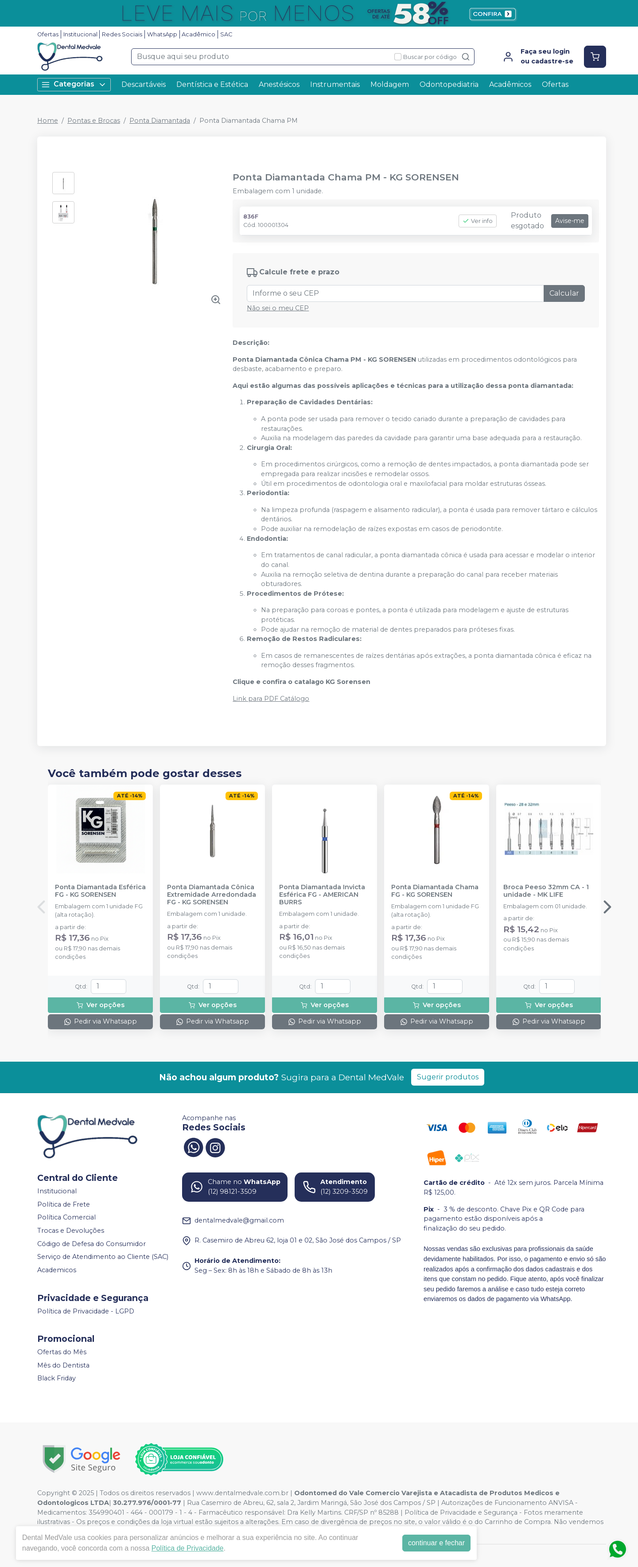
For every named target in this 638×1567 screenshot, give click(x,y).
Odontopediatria (449, 84)
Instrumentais (335, 84)
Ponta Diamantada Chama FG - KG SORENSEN (434, 891)
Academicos (56, 1270)
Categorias (74, 84)
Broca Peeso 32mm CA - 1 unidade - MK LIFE (546, 891)
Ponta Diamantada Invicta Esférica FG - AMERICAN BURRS (322, 895)
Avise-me (569, 221)
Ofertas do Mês (61, 1352)
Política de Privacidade (188, 1548)
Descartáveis (143, 84)
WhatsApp (162, 34)
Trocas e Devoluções (70, 1231)
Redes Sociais (122, 34)
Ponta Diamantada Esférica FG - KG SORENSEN (100, 891)
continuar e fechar (436, 1543)
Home (47, 121)
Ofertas (47, 34)
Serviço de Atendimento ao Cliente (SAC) (102, 1257)
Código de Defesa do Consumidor (91, 1244)
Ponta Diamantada (159, 121)
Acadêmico (198, 34)
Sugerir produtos (447, 1077)
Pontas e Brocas (93, 121)
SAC (226, 34)
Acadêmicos (510, 84)
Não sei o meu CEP (278, 308)
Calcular (564, 293)
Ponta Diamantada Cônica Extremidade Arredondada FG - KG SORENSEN (211, 895)
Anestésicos (279, 84)
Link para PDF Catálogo (271, 699)
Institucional (80, 34)
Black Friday (56, 1379)
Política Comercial (66, 1218)
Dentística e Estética (212, 84)
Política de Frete (63, 1204)
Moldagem (389, 84)
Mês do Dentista (63, 1365)
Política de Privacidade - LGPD (85, 1311)
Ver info (478, 221)
